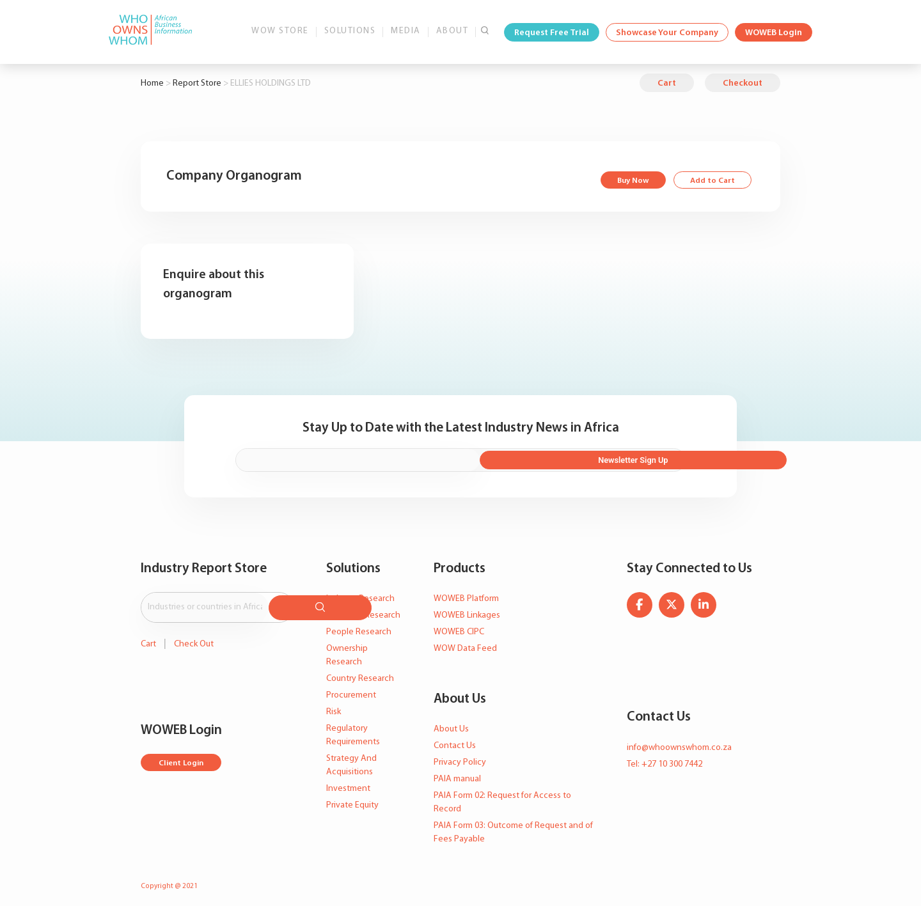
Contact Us (455, 740)
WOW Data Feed (465, 643)
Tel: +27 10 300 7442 (664, 758)
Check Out (194, 634)
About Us (451, 723)
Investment (348, 783)
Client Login (184, 753)
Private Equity (352, 800)
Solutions (350, 31)
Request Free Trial (551, 33)
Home (152, 83)
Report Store (197, 83)
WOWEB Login (773, 33)
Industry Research (360, 593)
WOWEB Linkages (467, 610)
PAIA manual (457, 773)
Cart (666, 83)
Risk (333, 707)
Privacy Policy (460, 757)
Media (406, 31)
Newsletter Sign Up (616, 456)
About (452, 31)
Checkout (742, 83)
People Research (358, 627)
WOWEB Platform (466, 593)
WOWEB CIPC (459, 627)
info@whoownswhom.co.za (679, 742)
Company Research (363, 610)
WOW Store (280, 31)
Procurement (351, 690)
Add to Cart (710, 181)
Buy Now (627, 181)
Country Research (360, 673)
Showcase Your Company (667, 33)
